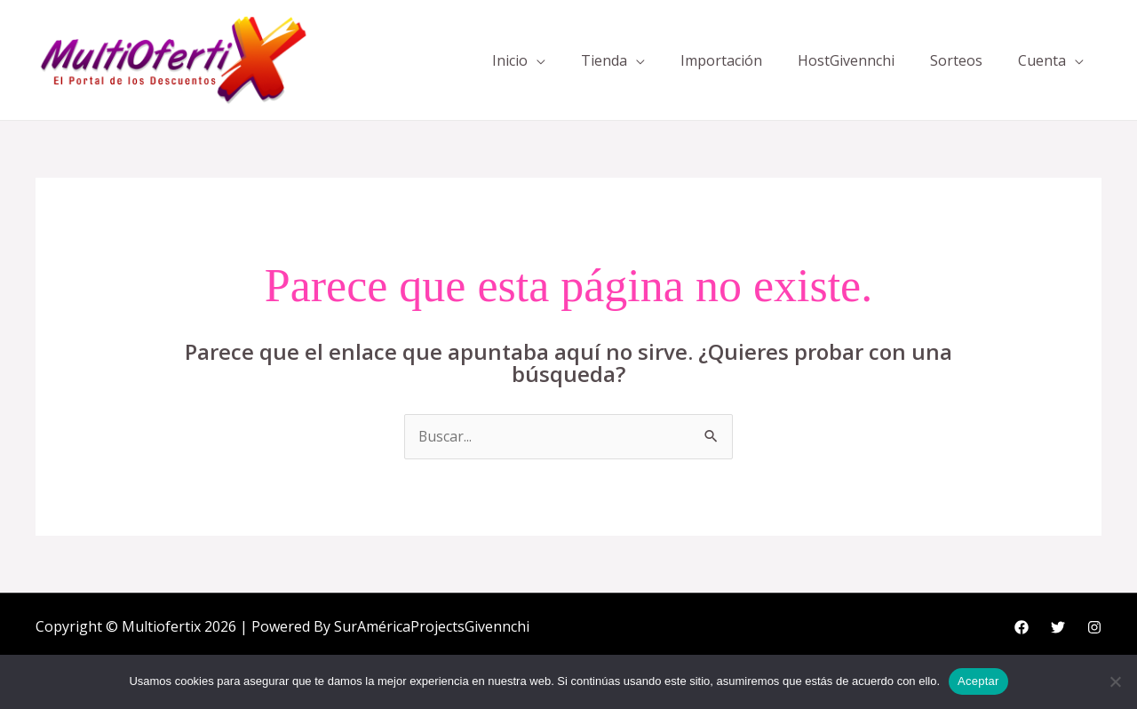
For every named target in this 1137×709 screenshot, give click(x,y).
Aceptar (978, 681)
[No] (1115, 681)
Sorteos (956, 60)
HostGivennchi (846, 60)
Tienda (604, 60)
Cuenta (1042, 60)
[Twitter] (1058, 628)
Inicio (510, 60)
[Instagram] (1094, 628)
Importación (721, 60)
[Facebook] (1021, 628)
